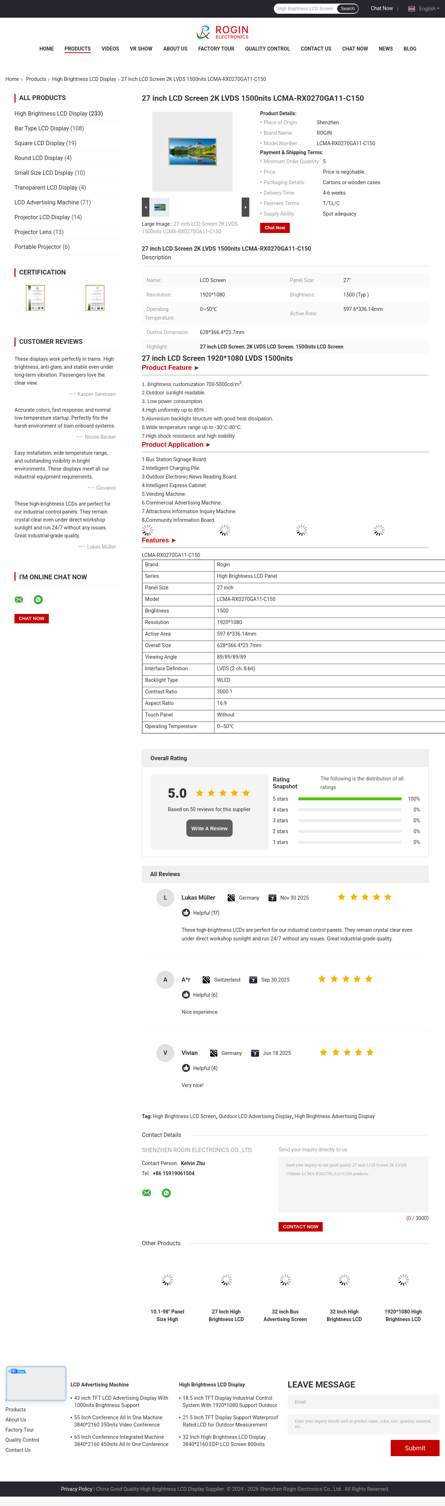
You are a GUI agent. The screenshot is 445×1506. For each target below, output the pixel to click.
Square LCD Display (39, 143)
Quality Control (267, 49)
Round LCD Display (38, 158)
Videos (110, 49)
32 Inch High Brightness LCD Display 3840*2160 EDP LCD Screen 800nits (344, 1316)
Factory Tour (216, 49)
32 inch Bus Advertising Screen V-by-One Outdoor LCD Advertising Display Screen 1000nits (285, 1316)
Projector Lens (33, 232)
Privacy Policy (76, 1489)
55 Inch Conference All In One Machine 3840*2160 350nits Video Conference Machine (118, 1422)
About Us (175, 49)
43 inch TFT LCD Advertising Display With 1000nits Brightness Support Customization (121, 1402)
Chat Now (382, 8)
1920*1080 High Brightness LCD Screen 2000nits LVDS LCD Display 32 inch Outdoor (403, 1316)
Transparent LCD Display (45, 187)
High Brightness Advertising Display (334, 1116)
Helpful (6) (205, 995)
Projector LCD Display (42, 217)
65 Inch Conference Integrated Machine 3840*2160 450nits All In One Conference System (121, 1441)
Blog (410, 49)
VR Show (141, 49)
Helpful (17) (206, 913)
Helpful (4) (205, 1068)
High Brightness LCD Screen (184, 1116)
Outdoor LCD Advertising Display (255, 1116)
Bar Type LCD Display (41, 128)
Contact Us (316, 49)
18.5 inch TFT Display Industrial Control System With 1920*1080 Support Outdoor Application (230, 1402)
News (386, 49)
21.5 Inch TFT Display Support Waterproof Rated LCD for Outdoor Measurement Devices (230, 1422)
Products (78, 49)
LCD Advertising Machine (46, 202)
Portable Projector (37, 246)
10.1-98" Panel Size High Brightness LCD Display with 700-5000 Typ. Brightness (167, 1316)
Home (46, 49)
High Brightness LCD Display (84, 79)
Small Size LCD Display (43, 172)
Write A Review (209, 828)
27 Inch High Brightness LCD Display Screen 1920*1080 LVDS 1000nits (226, 1316)
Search (348, 8)
